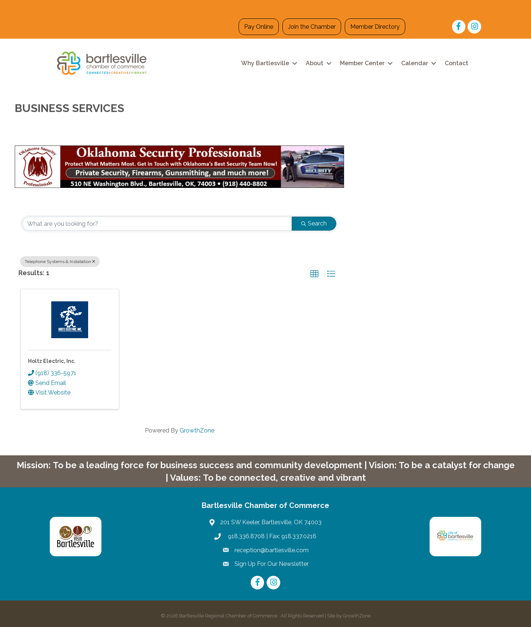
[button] (314, 274)
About (314, 63)
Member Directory (375, 26)
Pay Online (258, 26)
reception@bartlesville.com (272, 550)
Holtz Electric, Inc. (52, 361)
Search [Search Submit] (314, 223)
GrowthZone (197, 430)
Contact (456, 63)
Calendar (414, 63)
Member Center (362, 63)
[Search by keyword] (157, 224)
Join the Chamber (312, 26)
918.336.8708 (245, 536)
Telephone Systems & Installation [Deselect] (60, 261)
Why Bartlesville (265, 63)
